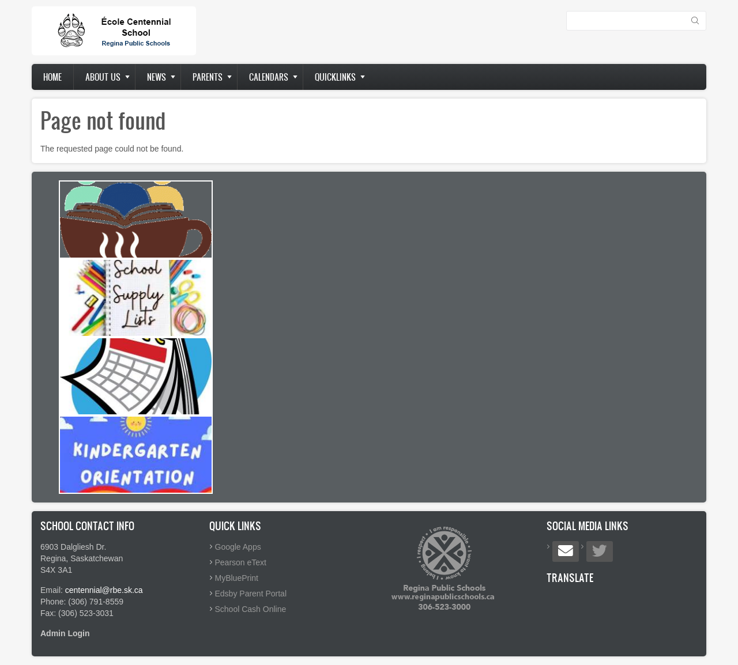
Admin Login (65, 633)
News (156, 77)
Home (52, 77)
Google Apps (238, 546)
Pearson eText (241, 562)
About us (103, 77)
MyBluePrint (236, 578)
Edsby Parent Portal (251, 593)
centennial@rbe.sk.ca (104, 590)
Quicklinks (335, 77)
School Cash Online (251, 609)
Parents (208, 77)
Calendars (268, 77)
